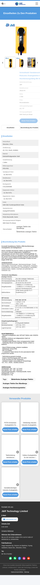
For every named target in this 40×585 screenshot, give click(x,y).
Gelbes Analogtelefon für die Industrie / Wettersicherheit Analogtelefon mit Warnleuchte (29, 466)
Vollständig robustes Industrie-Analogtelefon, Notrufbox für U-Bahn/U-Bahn (30, 434)
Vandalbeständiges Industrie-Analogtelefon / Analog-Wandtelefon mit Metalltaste (10, 499)
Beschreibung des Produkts (29, 127)
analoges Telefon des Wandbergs (15, 393)
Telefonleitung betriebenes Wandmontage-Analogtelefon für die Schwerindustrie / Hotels (10, 466)
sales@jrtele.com (9, 529)
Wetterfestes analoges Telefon (22, 389)
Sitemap (26, 582)
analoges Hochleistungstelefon (14, 397)
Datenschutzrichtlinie (17, 582)
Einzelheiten (10, 127)
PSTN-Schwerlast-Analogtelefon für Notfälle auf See (10, 434)
